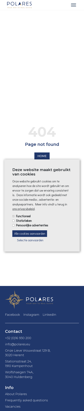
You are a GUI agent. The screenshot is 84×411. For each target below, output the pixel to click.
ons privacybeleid (23, 209)
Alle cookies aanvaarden (29, 233)
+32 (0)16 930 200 (18, 338)
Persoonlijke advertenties (32, 225)
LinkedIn (49, 315)
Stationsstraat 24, (42, 363)
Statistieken (24, 221)
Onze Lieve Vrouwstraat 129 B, (42, 353)
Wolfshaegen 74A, (42, 374)
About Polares (16, 394)
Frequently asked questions (26, 400)
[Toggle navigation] (73, 5)
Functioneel (23, 216)
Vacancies (12, 406)
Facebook (12, 315)
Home (42, 156)
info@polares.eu (17, 344)
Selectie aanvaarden (30, 240)
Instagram (31, 315)
